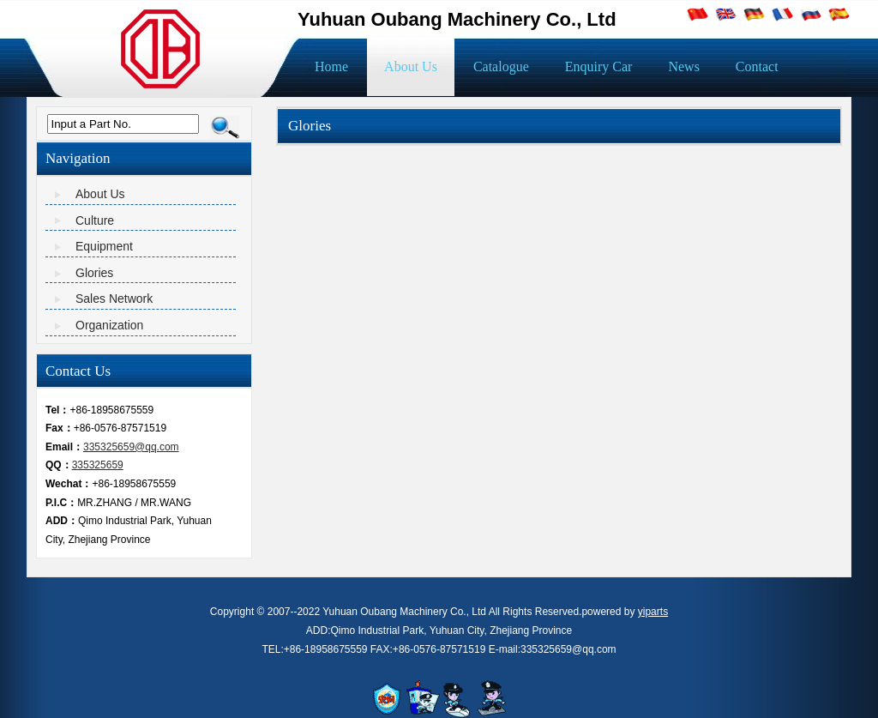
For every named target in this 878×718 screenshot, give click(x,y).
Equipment (104, 246)
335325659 (97, 465)
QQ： (58, 465)
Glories (94, 273)
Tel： (57, 410)
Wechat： (68, 484)
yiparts (653, 612)
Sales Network (114, 298)
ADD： (61, 521)
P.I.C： (61, 503)
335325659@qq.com (131, 447)
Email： (64, 447)
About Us (100, 194)
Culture (94, 220)
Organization (109, 325)
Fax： (59, 428)
